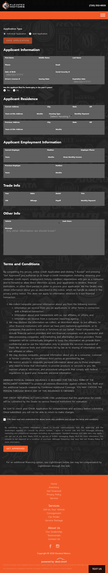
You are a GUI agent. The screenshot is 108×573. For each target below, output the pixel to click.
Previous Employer (13, 165)
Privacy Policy (94, 439)
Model (58, 193)
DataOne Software (52, 565)
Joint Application (39, 33)
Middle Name (44, 57)
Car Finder (54, 517)
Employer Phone (87, 150)
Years (7, 157)
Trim (83, 193)
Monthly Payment (82, 114)
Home (54, 484)
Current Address (12, 106)
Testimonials (54, 535)
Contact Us (54, 539)
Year (7, 193)
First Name (9, 57)
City (48, 106)
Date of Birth (10, 72)
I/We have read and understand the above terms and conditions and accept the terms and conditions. (53, 419)
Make (32, 193)
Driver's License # (12, 79)
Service (54, 498)
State (75, 106)
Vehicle (8, 221)
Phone (7, 65)
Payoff (58, 200)
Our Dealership (54, 532)
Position (50, 150)
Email (58, 65)
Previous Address (12, 122)
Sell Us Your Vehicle (54, 509)
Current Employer (12, 150)
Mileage (33, 200)
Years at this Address (14, 114)
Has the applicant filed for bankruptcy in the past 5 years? (27, 87)
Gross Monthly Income (72, 157)
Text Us (97, 569)
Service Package (54, 520)
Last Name (77, 57)
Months (40, 114)
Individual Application (16, 33)
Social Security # (63, 72)
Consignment (54, 513)
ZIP (90, 106)
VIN (6, 200)
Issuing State (44, 79)
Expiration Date (79, 79)
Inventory (54, 487)
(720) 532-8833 (97, 5)
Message (8, 228)
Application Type (12, 29)
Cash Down (67, 221)
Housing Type (54, 114)
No (17, 90)
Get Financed (54, 491)
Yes (8, 90)
